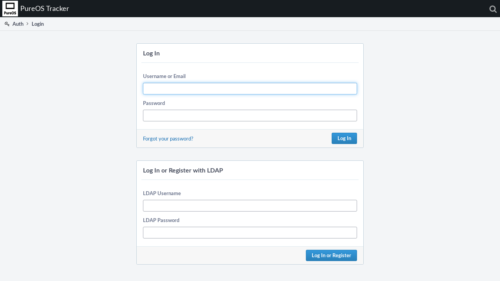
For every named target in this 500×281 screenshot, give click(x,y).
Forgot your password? (168, 138)
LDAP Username (162, 193)
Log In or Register (331, 255)
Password (154, 103)
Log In (344, 138)
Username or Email (164, 76)
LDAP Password (161, 220)
